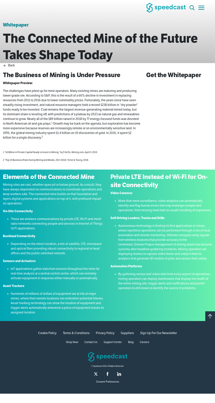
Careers (144, 342)
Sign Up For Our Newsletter (158, 333)
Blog (131, 342)
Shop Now (72, 342)
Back (9, 65)
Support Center (113, 342)
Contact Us (90, 342)
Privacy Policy (105, 333)
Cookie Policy (47, 333)
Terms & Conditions (76, 333)
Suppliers (127, 333)
